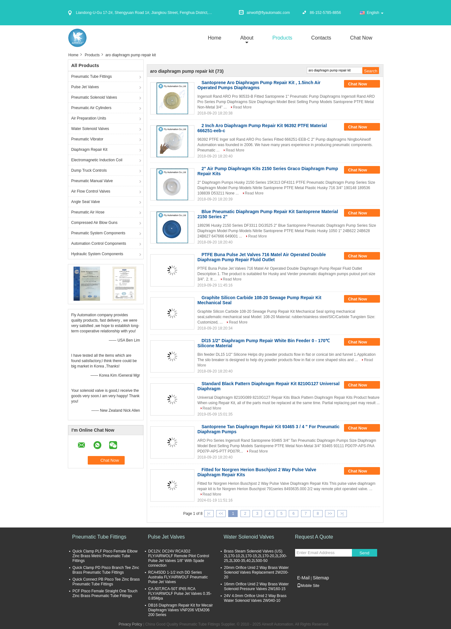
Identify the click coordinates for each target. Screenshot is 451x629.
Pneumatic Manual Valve (92, 181)
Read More (242, 107)
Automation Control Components (98, 243)
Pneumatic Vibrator (87, 139)
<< (221, 513)
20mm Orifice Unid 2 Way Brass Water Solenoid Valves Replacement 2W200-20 (256, 572)
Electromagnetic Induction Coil (96, 160)
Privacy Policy (130, 624)
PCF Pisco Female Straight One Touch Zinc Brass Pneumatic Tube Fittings (105, 593)
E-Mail (303, 577)
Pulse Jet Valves (85, 87)
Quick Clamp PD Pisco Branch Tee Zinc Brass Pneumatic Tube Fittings (106, 570)
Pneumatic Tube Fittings (91, 76)
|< (209, 513)
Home (214, 37)
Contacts (321, 37)
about (246, 37)
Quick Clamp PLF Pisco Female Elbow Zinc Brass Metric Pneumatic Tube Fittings (105, 556)
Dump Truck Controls (89, 170)
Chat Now (361, 37)
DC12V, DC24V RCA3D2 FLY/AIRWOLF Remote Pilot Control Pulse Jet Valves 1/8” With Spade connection (178, 558)
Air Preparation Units (88, 118)
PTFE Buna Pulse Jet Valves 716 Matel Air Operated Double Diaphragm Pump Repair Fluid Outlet (262, 257)
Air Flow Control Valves (90, 191)
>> (330, 513)
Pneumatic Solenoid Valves (94, 97)
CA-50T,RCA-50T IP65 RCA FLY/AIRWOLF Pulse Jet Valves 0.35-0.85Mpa (180, 594)
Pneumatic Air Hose (87, 212)
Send (364, 553)
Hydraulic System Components (97, 254)
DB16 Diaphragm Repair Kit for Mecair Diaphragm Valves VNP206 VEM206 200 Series (180, 610)
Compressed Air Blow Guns (94, 222)
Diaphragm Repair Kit (89, 149)
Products (282, 37)
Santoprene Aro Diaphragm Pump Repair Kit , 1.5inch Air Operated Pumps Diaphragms (259, 85)
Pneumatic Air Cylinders (91, 108)
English (375, 12)
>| (342, 513)
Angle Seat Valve (85, 202)
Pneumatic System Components (98, 233)
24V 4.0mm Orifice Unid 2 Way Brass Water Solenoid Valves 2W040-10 (255, 598)
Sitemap (321, 577)
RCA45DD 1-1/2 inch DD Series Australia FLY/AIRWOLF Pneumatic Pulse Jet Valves (178, 577)
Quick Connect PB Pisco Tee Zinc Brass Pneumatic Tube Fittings (106, 581)
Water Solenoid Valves (90, 128)
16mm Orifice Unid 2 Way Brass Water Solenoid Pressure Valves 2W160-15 (256, 586)
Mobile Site (308, 585)
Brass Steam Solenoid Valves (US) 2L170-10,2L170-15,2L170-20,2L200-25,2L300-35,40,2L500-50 (255, 556)
